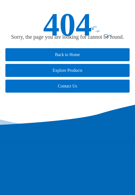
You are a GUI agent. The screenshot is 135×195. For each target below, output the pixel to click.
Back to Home (67, 54)
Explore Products (68, 70)
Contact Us (67, 86)
